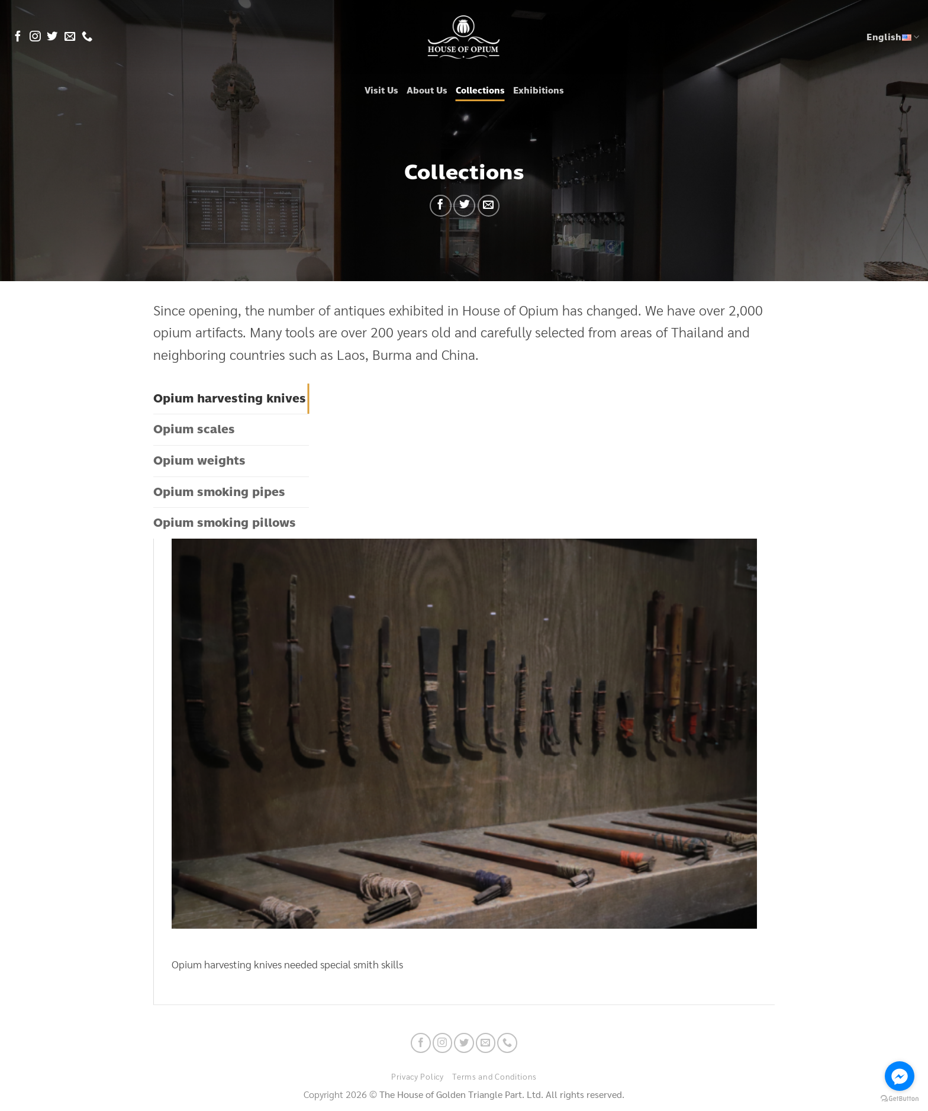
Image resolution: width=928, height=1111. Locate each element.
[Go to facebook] (899, 1076)
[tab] (231, 399)
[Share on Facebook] (441, 206)
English (892, 37)
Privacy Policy (417, 1076)
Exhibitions (538, 90)
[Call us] (87, 37)
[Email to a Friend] (489, 206)
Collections (480, 90)
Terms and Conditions (494, 1076)
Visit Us (381, 90)
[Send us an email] (70, 37)
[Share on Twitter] (464, 206)
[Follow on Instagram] (35, 37)
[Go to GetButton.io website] (900, 1099)
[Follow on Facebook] (17, 37)
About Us (427, 90)
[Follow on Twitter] (52, 37)
